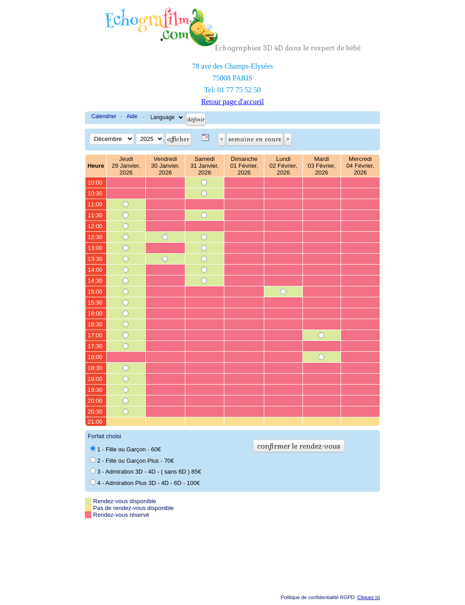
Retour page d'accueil (232, 101)
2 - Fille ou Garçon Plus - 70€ (132, 460)
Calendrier (103, 116)
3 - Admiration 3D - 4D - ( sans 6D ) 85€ (145, 471)
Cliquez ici (368, 597)
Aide (131, 116)
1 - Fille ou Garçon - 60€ (125, 449)
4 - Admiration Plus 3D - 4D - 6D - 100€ (145, 482)
